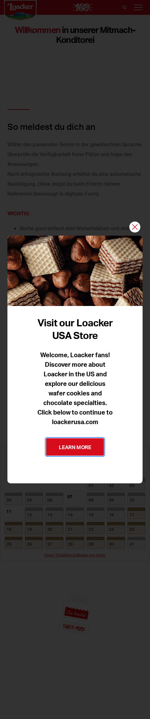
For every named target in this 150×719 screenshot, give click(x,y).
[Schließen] (135, 227)
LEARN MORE (75, 447)
